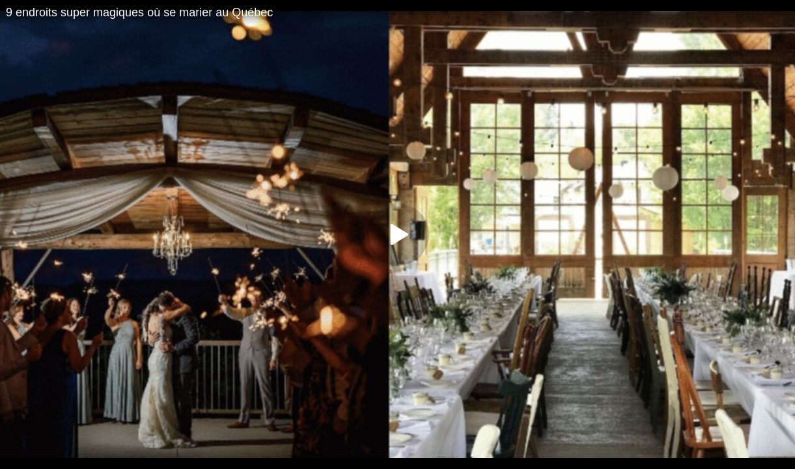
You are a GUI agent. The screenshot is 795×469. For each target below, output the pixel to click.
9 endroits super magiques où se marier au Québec (139, 12)
